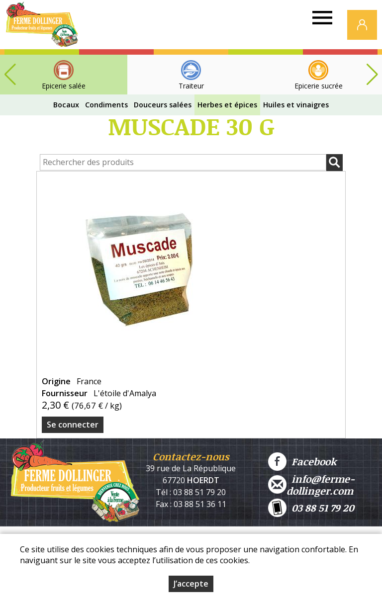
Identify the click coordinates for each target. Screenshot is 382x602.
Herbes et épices (227, 104)
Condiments (106, 104)
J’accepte (191, 583)
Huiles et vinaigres (296, 104)
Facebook (302, 461)
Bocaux (66, 104)
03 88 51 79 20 (311, 508)
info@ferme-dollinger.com (311, 485)
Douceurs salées (162, 104)
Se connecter (72, 424)
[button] (372, 74)
